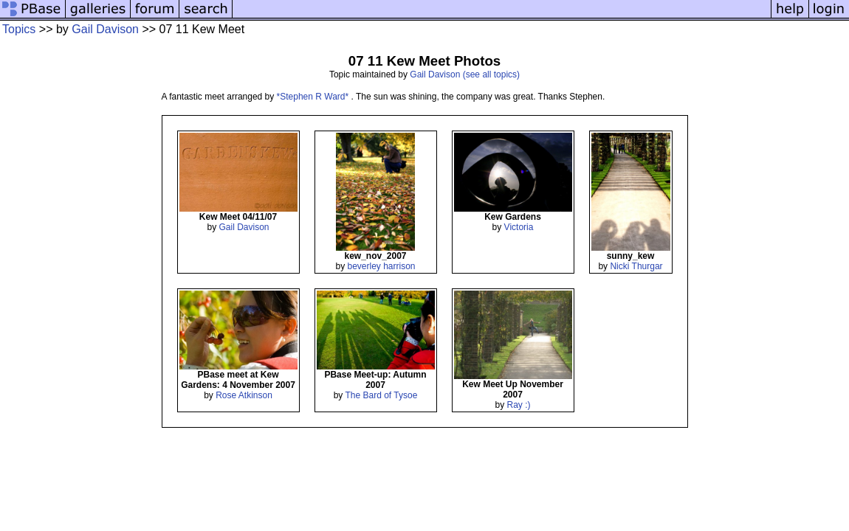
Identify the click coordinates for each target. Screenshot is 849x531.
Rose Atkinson (244, 395)
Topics (18, 29)
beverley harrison (381, 266)
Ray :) (519, 405)
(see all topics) (491, 74)
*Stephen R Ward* (314, 96)
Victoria (519, 227)
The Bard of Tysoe (381, 395)
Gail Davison (105, 29)
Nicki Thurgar (636, 266)
